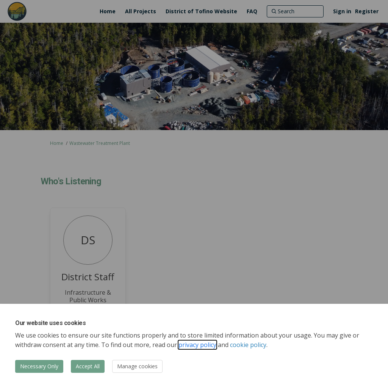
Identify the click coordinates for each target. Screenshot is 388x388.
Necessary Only (39, 366)
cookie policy (248, 345)
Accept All (88, 366)
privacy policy (197, 345)
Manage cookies (137, 366)
